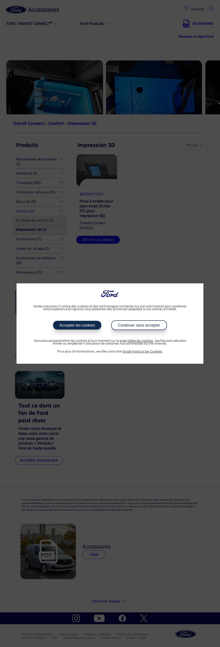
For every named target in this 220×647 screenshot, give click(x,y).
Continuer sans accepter (139, 325)
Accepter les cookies (77, 325)
